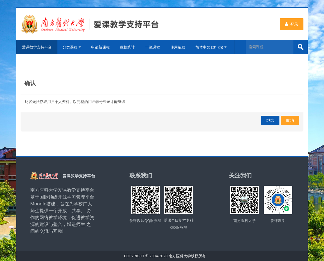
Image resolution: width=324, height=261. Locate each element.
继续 (270, 120)
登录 (291, 24)
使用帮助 (177, 47)
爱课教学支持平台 (37, 47)
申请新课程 (100, 47)
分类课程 (72, 47)
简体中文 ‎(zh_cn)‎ (211, 47)
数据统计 (127, 47)
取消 (290, 120)
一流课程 (152, 47)
